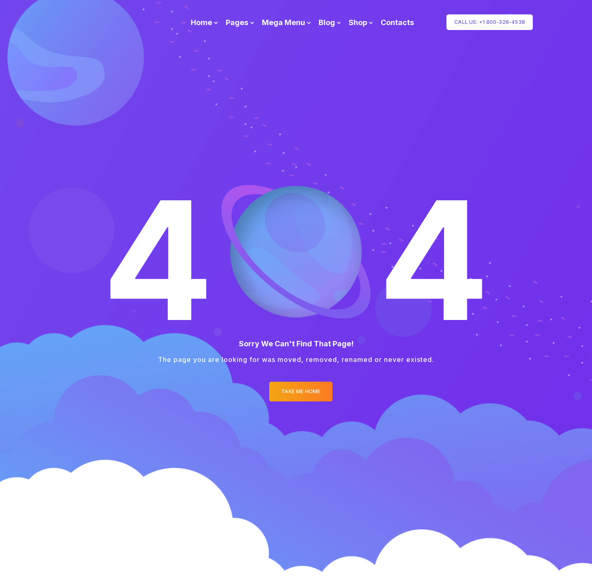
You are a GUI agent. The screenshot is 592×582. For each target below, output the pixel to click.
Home (201, 22)
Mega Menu (283, 22)
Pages (237, 22)
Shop (358, 22)
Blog (327, 22)
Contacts (397, 22)
